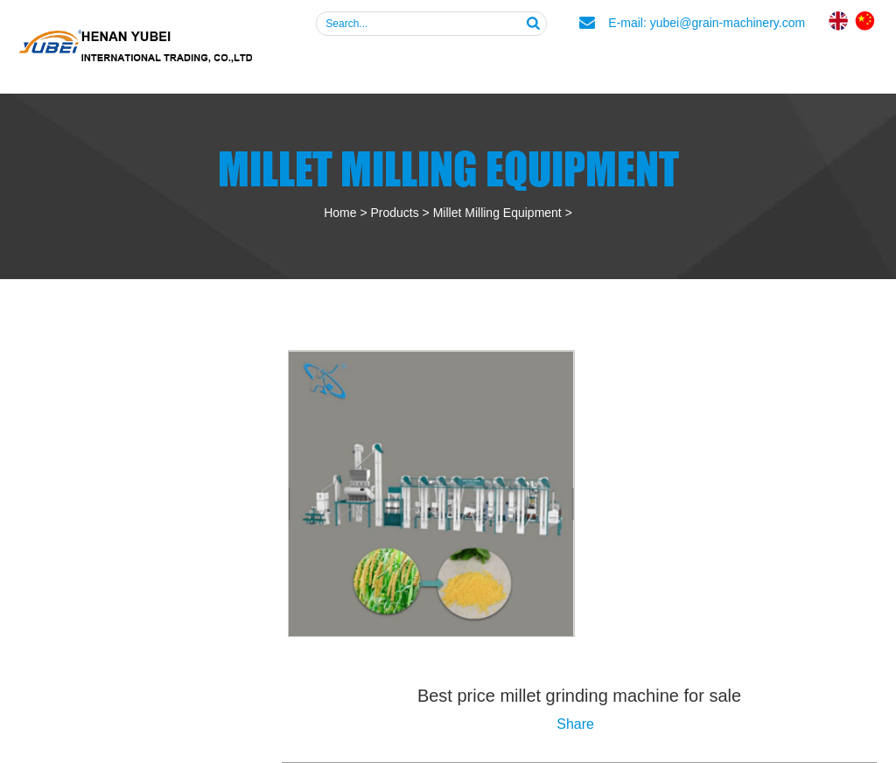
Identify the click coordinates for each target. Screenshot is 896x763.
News (710, 65)
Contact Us (818, 65)
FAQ (632, 65)
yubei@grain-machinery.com (727, 23)
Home (340, 213)
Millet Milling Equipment (497, 213)
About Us (419, 65)
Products (537, 65)
